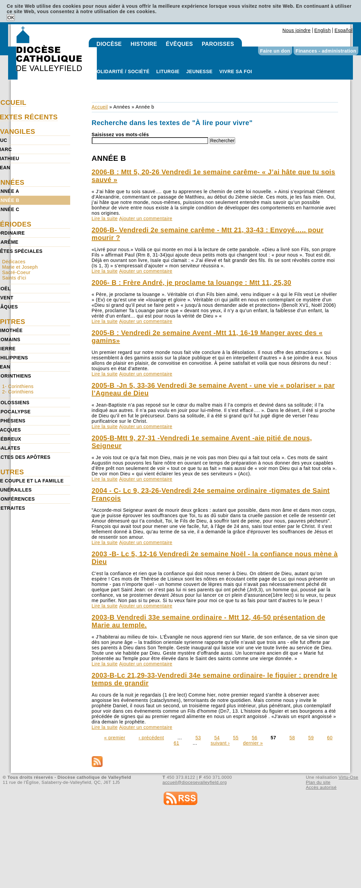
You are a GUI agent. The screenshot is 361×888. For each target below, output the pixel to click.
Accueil (100, 107)
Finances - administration (326, 51)
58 (292, 737)
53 (198, 737)
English (322, 30)
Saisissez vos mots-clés (120, 134)
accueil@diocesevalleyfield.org (195, 782)
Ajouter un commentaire (145, 218)
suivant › (220, 743)
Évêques (179, 44)
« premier (114, 737)
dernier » (253, 743)
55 (236, 737)
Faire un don (275, 51)
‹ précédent (151, 737)
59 (311, 737)
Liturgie (167, 71)
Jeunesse (199, 71)
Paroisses (218, 44)
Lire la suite (105, 218)
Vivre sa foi (235, 71)
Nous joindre (296, 30)
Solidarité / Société (121, 71)
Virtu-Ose (348, 777)
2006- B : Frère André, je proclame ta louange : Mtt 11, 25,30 (191, 282)
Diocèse (109, 44)
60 (329, 737)
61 (176, 743)
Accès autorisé (321, 787)
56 (254, 737)
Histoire (144, 44)
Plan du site (318, 782)
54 (217, 737)
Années (121, 107)
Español (343, 30)
